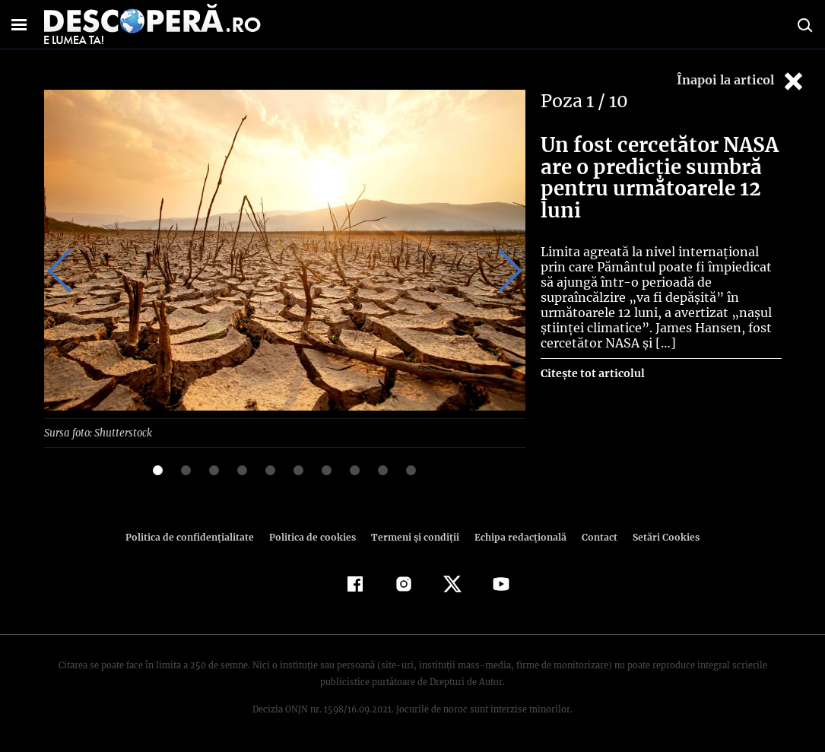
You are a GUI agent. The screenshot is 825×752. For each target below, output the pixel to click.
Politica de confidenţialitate (197, 536)
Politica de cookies (315, 536)
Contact (593, 536)
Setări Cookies (658, 536)
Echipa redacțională (516, 536)
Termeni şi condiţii (413, 536)
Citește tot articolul (592, 358)
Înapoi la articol (741, 81)
